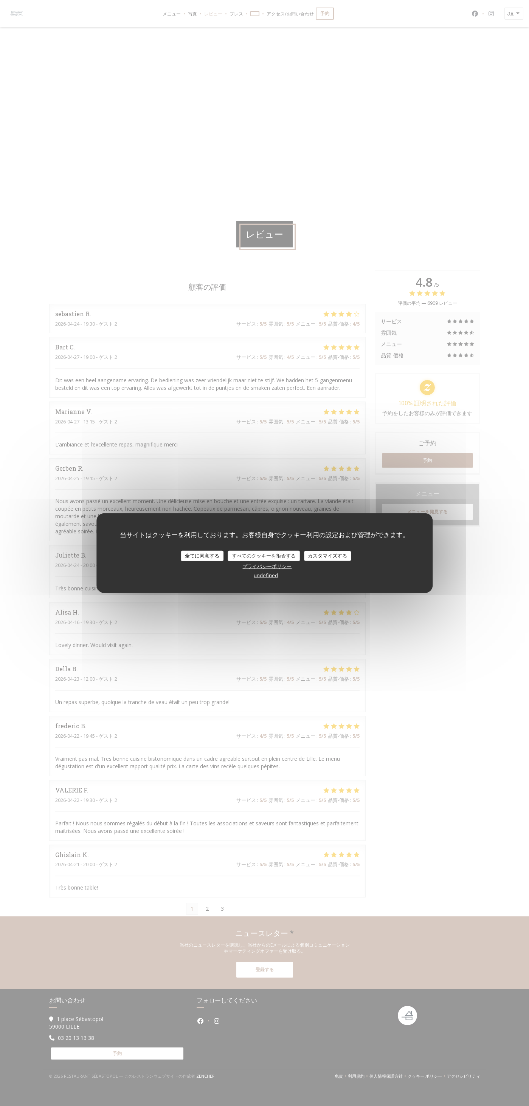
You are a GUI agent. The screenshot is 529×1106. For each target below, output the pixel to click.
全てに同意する (202, 555)
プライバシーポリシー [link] (267, 565)
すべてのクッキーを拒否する (264, 555)
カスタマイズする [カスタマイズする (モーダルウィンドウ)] (327, 555)
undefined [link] (266, 575)
